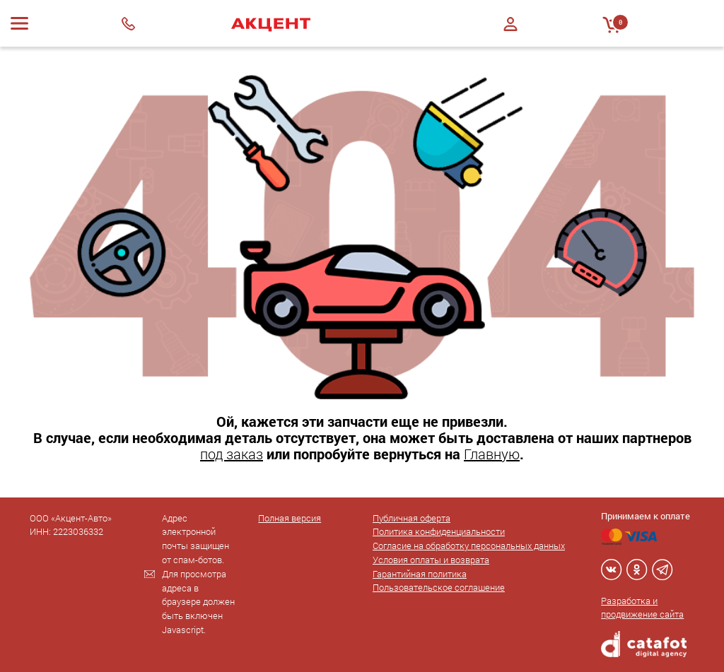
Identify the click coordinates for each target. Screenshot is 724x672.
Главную (492, 453)
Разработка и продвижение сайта (642, 607)
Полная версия (289, 518)
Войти (510, 24)
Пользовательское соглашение (439, 587)
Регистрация (510, 36)
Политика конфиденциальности (439, 531)
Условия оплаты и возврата (431, 559)
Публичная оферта (411, 518)
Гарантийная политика (420, 573)
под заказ (231, 453)
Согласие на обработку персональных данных (469, 545)
